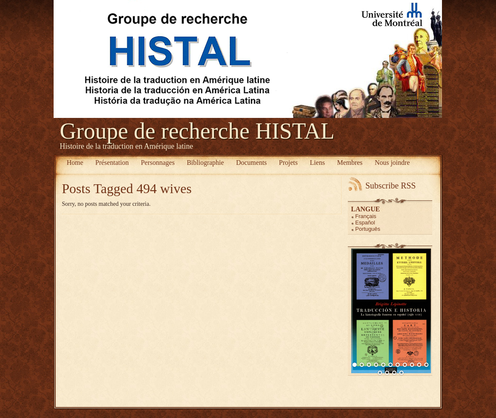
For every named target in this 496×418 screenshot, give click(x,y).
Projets (288, 162)
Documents (251, 162)
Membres (349, 162)
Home (75, 162)
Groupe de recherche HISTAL (197, 131)
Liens (317, 162)
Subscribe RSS (391, 185)
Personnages (158, 162)
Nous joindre (392, 162)
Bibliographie (205, 162)
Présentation (112, 162)
